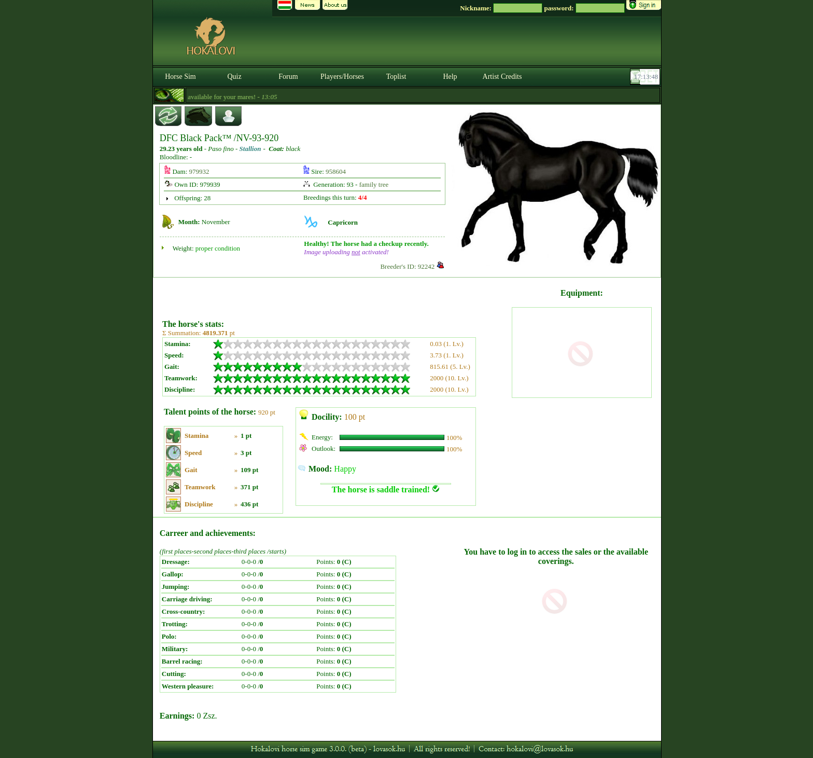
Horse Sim (180, 76)
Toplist (396, 76)
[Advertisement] (336, 294)
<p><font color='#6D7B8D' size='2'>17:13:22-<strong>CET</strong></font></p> (646, 77)
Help (450, 76)
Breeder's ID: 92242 (407, 266)
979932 (199, 171)
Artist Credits (502, 76)
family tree (374, 184)
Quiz (234, 76)
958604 (336, 171)
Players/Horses (342, 76)
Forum (288, 76)
